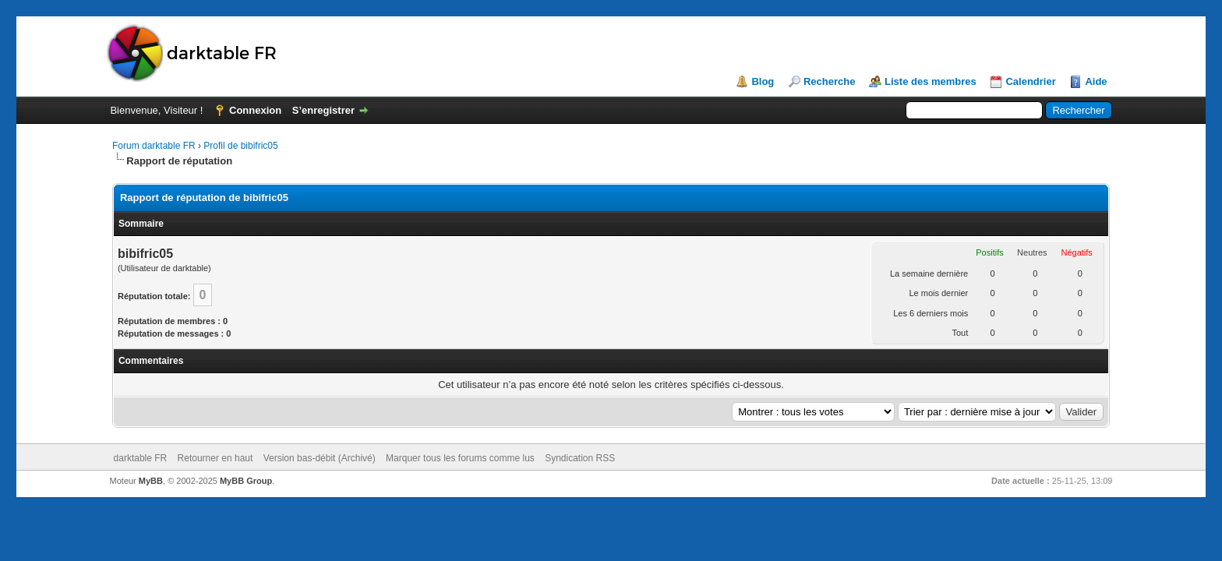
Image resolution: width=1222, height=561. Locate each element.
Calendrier (1030, 81)
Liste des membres (931, 81)
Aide (1096, 81)
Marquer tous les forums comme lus (460, 458)
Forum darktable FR (154, 145)
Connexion (255, 110)
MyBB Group (246, 480)
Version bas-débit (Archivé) (319, 458)
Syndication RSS (580, 458)
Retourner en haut (215, 458)
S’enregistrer (323, 110)
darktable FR (141, 458)
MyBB (151, 480)
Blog (762, 81)
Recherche (829, 81)
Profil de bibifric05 (240, 145)
